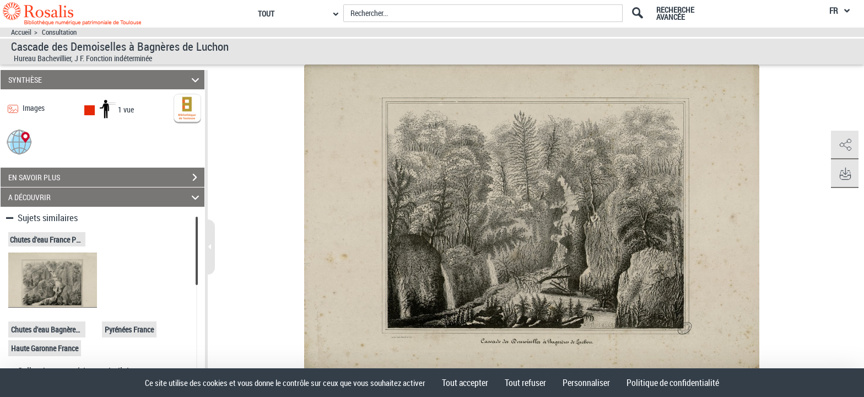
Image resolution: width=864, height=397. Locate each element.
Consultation (59, 32)
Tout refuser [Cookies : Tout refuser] (525, 383)
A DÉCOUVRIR (105, 197)
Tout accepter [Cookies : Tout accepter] (465, 383)
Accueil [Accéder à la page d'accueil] (21, 32)
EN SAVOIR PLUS (106, 177)
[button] (19, 141)
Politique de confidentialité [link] (673, 383)
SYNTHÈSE (105, 79)
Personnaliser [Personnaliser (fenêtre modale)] (586, 383)
